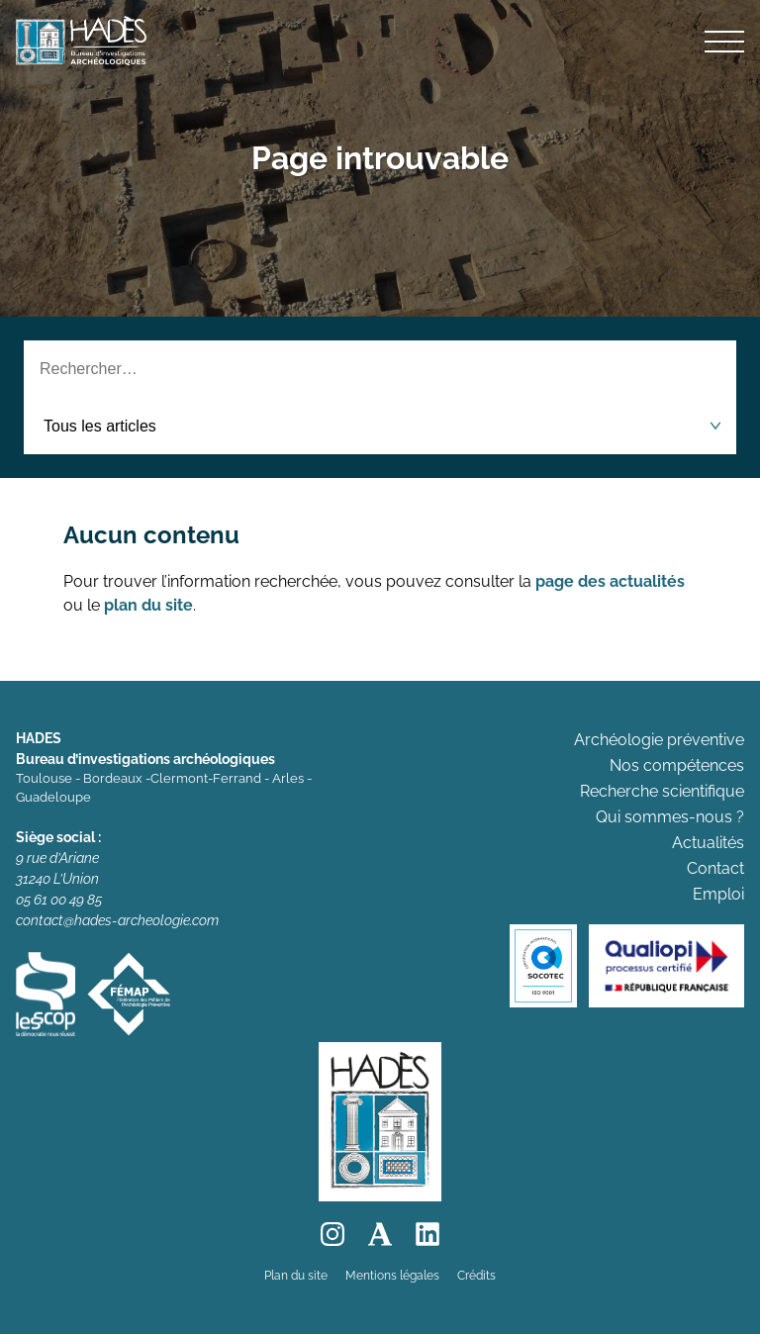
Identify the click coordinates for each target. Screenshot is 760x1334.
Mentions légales (392, 1276)
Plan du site (296, 1276)
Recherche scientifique (662, 791)
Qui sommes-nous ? (670, 817)
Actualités (708, 842)
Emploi (718, 894)
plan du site (148, 605)
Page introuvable (380, 158)
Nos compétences (677, 765)
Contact (715, 868)
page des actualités (610, 581)
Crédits (476, 1276)
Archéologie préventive (659, 739)
